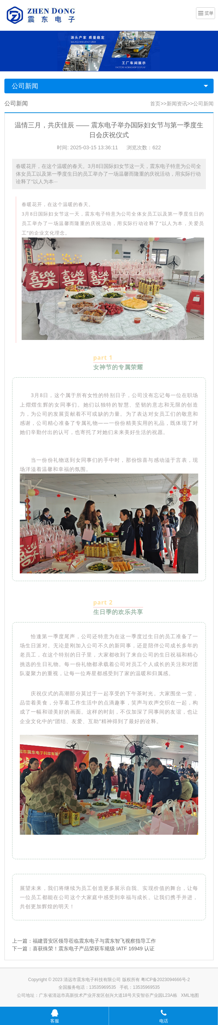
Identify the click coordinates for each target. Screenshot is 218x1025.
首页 (155, 103)
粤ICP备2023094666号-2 (165, 979)
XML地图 (190, 995)
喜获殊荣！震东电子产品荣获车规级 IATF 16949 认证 (94, 948)
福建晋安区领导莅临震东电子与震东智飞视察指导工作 (94, 941)
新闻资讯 (177, 103)
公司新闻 (25, 86)
